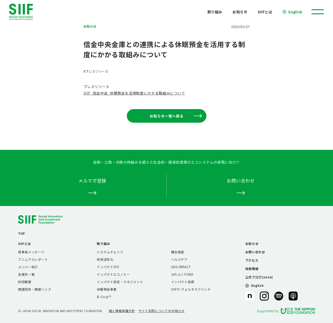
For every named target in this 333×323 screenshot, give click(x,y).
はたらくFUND (182, 274)
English (295, 11)
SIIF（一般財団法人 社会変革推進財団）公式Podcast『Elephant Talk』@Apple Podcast (293, 296)
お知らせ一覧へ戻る (176, 116)
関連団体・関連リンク (34, 289)
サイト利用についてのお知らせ (161, 311)
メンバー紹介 (28, 267)
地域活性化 (105, 259)
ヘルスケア (179, 259)
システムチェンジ (110, 252)
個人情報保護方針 (122, 311)
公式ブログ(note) (259, 277)
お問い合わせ (255, 252)
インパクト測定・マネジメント (120, 282)
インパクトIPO (108, 267)
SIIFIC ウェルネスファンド (191, 289)
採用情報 (252, 268)
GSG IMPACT (181, 267)
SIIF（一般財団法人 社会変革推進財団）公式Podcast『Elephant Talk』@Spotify (278, 296)
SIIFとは (265, 11)
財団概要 (24, 282)
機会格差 (177, 252)
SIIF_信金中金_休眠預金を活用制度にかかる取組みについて (134, 93)
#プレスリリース (95, 71)
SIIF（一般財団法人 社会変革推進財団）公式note (249, 296)
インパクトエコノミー (113, 274)
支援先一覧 (26, 274)
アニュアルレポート (33, 259)
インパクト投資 (182, 282)
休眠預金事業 (107, 289)
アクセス (251, 260)
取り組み (214, 11)
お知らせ (240, 11)
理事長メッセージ (31, 252)
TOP (21, 233)
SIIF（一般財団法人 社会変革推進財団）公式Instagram (264, 296)
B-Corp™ (104, 296)
